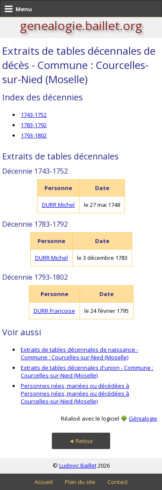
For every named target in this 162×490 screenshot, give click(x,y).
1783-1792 (34, 125)
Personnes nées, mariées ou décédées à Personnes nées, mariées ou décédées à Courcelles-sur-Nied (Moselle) (75, 393)
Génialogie (143, 418)
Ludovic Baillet (77, 465)
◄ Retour (81, 441)
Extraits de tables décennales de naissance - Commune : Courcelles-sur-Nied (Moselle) (79, 353)
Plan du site (80, 482)
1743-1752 (34, 115)
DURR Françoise (54, 311)
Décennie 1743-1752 (35, 171)
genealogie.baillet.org (81, 25)
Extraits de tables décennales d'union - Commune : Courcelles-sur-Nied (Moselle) (87, 371)
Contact (117, 482)
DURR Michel (58, 205)
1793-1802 (34, 135)
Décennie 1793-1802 (35, 277)
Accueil (44, 482)
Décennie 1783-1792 (35, 224)
